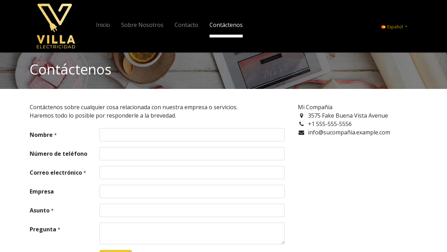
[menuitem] (103, 26)
